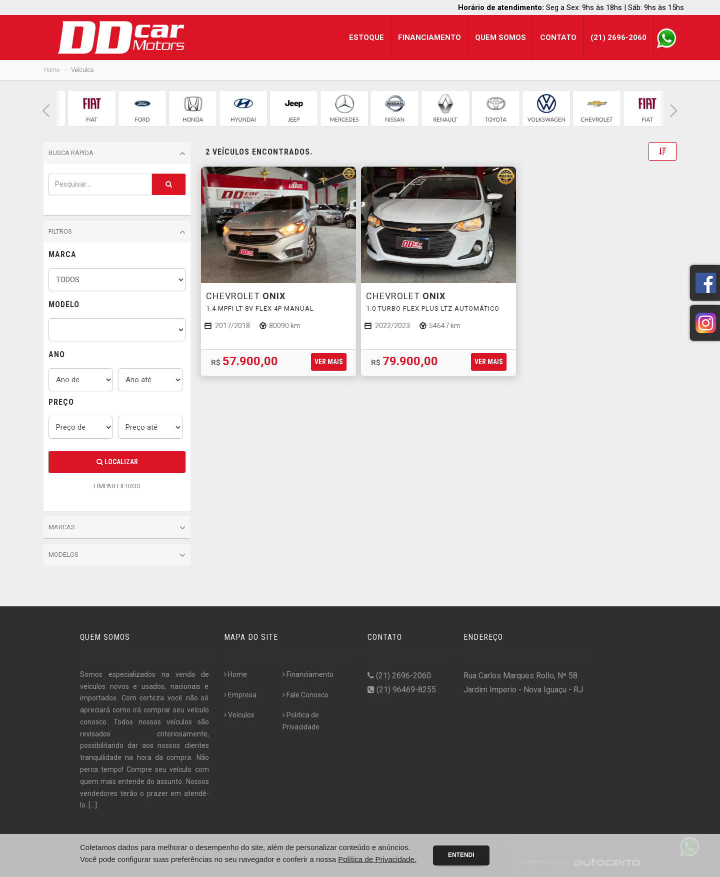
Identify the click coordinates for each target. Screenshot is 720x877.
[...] (92, 805)
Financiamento (429, 37)
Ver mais (328, 362)
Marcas (117, 527)
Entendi (461, 854)
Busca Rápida (117, 153)
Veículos (239, 715)
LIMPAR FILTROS (117, 486)
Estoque (366, 37)
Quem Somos (500, 37)
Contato (558, 37)
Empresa (240, 695)
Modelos (117, 555)
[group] (92, 108)
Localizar (117, 462)
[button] (46, 111)
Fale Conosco (305, 695)
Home (52, 70)
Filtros (117, 232)
